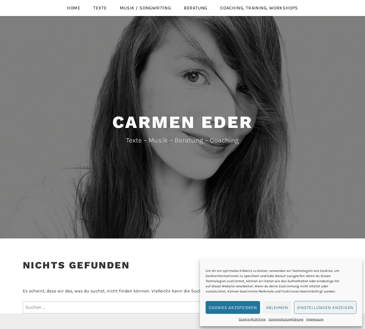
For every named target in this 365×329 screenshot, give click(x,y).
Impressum (315, 319)
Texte (100, 8)
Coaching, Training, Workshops (259, 8)
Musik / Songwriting (145, 8)
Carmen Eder (182, 122)
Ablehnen (277, 307)
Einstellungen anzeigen (325, 307)
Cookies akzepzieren (233, 307)
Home (73, 8)
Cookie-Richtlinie (252, 319)
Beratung (195, 8)
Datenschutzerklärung (286, 319)
